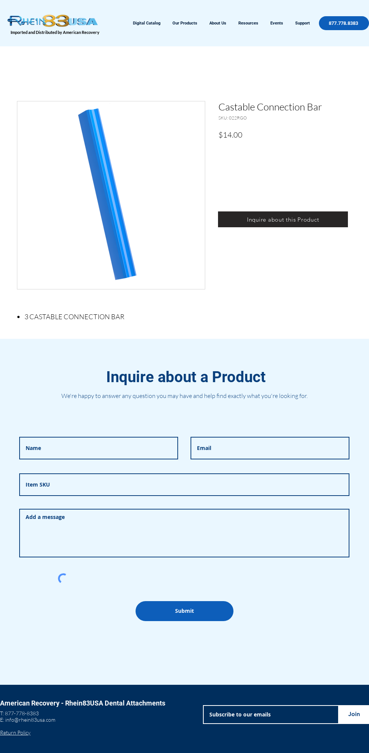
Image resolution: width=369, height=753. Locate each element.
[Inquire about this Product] (283, 219)
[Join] (354, 714)
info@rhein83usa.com (30, 719)
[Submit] (184, 611)
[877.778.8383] (344, 23)
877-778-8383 (22, 713)
